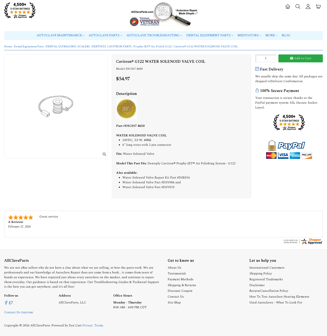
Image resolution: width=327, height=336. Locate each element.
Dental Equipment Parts (209, 35)
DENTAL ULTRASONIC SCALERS (68, 46)
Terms (98, 325)
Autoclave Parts (105, 35)
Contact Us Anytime (18, 312)
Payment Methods (180, 279)
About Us (174, 267)
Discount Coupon (180, 290)
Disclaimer (257, 284)
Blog (286, 35)
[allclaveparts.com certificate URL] (303, 243)
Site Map (174, 302)
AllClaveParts (40, 325)
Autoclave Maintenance (60, 35)
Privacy (88, 325)
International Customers (266, 267)
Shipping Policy (260, 273)
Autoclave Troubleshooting (154, 35)
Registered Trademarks (266, 279)
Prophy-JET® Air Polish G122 (152, 46)
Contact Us (176, 296)
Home (8, 46)
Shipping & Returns (182, 284)
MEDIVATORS (249, 35)
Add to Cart (300, 58)
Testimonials (177, 273)
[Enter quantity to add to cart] (265, 58)
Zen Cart (75, 325)
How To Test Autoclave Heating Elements (279, 296)
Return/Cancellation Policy (268, 290)
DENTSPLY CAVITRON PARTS (112, 46)
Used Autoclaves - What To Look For (275, 302)
